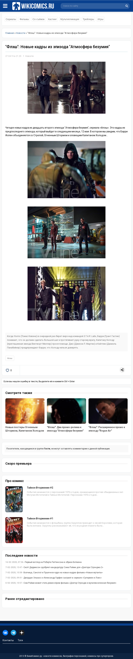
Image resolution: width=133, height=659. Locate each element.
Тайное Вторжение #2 (40, 487)
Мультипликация (69, 19)
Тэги (20, 640)
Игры (100, 19)
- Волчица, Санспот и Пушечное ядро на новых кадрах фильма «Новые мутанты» (54, 572)
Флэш (9, 358)
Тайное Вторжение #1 (40, 518)
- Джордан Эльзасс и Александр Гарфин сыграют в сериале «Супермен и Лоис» (53, 578)
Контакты (8, 640)
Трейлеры (88, 19)
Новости (29, 56)
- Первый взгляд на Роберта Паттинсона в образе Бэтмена (43, 562)
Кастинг (52, 19)
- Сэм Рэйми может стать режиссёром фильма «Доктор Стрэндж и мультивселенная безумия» (60, 583)
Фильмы (24, 19)
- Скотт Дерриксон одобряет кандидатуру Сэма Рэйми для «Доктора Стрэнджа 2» (54, 567)
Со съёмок (39, 19)
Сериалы (11, 19)
